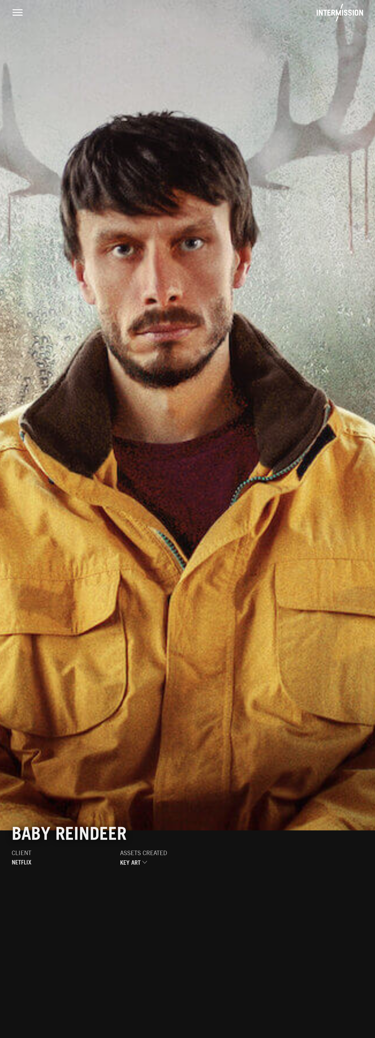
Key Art (133, 865)
